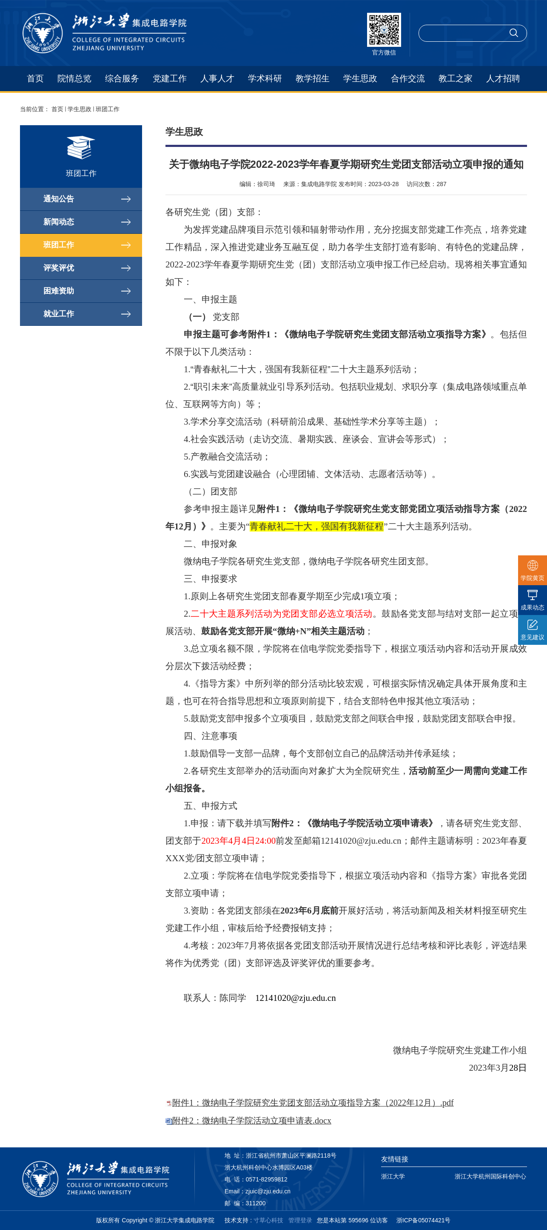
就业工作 (58, 314)
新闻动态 (58, 222)
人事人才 (217, 78)
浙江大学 (393, 1176)
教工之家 (456, 78)
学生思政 (360, 78)
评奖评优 (58, 268)
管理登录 (300, 1220)
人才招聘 (503, 78)
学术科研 (265, 78)
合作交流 (408, 78)
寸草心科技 (268, 1220)
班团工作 (108, 109)
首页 (35, 78)
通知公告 (58, 199)
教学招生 (313, 78)
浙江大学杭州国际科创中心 (490, 1176)
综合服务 (122, 78)
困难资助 (58, 291)
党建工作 (170, 78)
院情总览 (74, 78)
